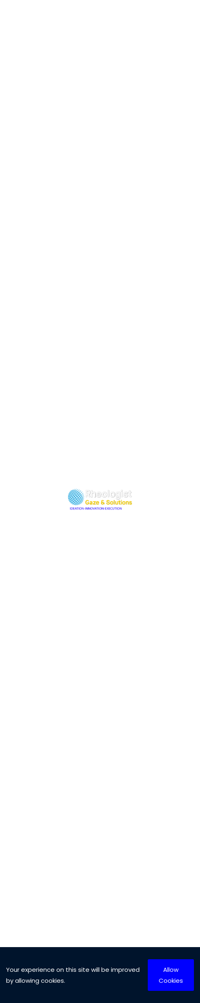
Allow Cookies (171, 975)
